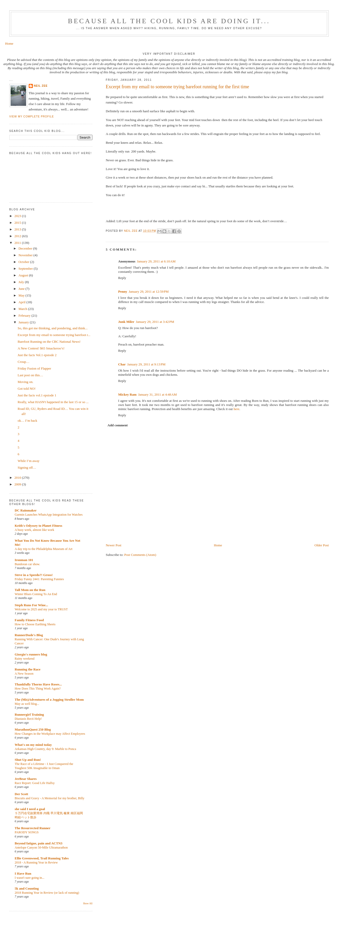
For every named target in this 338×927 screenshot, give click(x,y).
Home (9, 43)
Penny (122, 291)
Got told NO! (26, 388)
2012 (18, 236)
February (24, 315)
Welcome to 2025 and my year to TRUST (41, 609)
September (26, 268)
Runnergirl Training (29, 714)
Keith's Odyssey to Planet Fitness (38, 526)
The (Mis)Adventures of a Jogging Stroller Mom (49, 699)
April (22, 302)
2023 (18, 216)
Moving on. (25, 382)
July (21, 282)
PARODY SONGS (27, 832)
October (24, 262)
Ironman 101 (24, 560)
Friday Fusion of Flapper (34, 368)
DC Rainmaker (26, 510)
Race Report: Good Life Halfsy (35, 783)
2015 (18, 223)
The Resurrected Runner (32, 828)
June (21, 289)
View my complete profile (31, 116)
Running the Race (28, 669)
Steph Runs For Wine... (31, 605)
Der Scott (21, 794)
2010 (18, 478)
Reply (122, 278)
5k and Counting (27, 888)
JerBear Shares (26, 779)
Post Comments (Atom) (140, 555)
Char (122, 364)
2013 (18, 229)
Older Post (321, 545)
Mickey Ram (127, 394)
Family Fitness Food (29, 620)
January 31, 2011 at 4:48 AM (157, 394)
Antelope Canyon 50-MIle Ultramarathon (41, 847)
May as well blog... (27, 704)
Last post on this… (30, 375)
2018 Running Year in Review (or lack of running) (47, 892)
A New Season (24, 673)
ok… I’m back (27, 420)
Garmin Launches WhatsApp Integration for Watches (49, 514)
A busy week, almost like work (34, 530)
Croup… (23, 362)
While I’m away (28, 461)
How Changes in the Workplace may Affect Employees (50, 734)
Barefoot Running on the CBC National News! (49, 341)
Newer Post (113, 545)
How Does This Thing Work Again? (38, 688)
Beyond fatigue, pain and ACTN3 (39, 843)
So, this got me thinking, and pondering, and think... (53, 328)
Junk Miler (126, 322)
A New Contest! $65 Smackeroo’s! (41, 348)
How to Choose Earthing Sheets (35, 624)
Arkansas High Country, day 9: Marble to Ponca (45, 749)
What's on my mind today (33, 745)
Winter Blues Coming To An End (36, 594)
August (23, 275)
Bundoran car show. (27, 564)
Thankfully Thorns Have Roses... (38, 684)
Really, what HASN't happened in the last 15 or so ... (53, 402)
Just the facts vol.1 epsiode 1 (37, 395)
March (23, 309)
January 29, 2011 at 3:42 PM (155, 322)
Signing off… (27, 467)
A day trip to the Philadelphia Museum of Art (44, 549)
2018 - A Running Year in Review (36, 862)
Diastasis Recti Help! (28, 719)
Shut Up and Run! (28, 760)
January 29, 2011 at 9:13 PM (146, 364)
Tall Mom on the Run (30, 590)
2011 (18, 243)
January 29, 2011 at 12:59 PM (149, 291)
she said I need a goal (30, 809)
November (25, 255)
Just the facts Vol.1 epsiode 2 (37, 355)
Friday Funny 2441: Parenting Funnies (39, 579)
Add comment (117, 425)
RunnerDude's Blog (29, 635)
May (21, 295)
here (236, 409)
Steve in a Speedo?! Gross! (34, 575)
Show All (88, 903)
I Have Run (23, 873)
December (25, 248)
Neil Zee (41, 85)
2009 (18, 484)
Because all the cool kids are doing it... (169, 21)
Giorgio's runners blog (31, 654)
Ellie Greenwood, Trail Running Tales (42, 858)
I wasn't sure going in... (29, 878)
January (24, 322)
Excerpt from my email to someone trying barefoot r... (54, 335)
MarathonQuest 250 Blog (33, 729)
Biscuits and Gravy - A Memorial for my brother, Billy (50, 798)
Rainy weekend (24, 658)
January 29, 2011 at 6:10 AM (156, 261)
